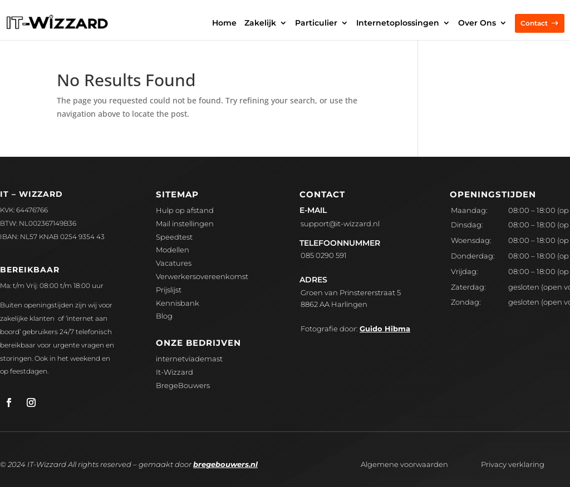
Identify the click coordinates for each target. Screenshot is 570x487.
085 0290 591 (324, 255)
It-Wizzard (174, 371)
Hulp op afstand (185, 210)
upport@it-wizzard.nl (340, 223)
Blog (164, 315)
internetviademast (189, 358)
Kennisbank (177, 303)
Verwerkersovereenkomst (202, 276)
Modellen (172, 249)
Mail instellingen (185, 223)
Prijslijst (168, 289)
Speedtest (174, 236)
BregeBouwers (183, 385)
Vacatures (173, 263)
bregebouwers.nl (225, 464)
